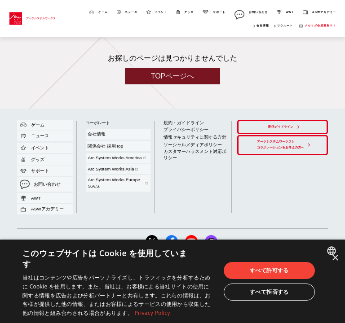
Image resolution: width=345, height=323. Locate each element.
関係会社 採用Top (96, 133)
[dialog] (172, 281)
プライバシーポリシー (177, 123)
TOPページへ (173, 76)
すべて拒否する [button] (269, 292)
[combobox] (332, 250)
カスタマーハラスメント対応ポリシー (186, 135)
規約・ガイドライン (176, 120)
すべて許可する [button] (269, 270)
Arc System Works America (105, 138)
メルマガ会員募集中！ (320, 25)
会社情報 (263, 25)
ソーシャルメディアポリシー (181, 131)
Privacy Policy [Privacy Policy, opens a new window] (152, 313)
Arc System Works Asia (102, 141)
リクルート (285, 25)
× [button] (335, 258)
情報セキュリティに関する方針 (182, 127)
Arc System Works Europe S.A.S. (109, 144)
